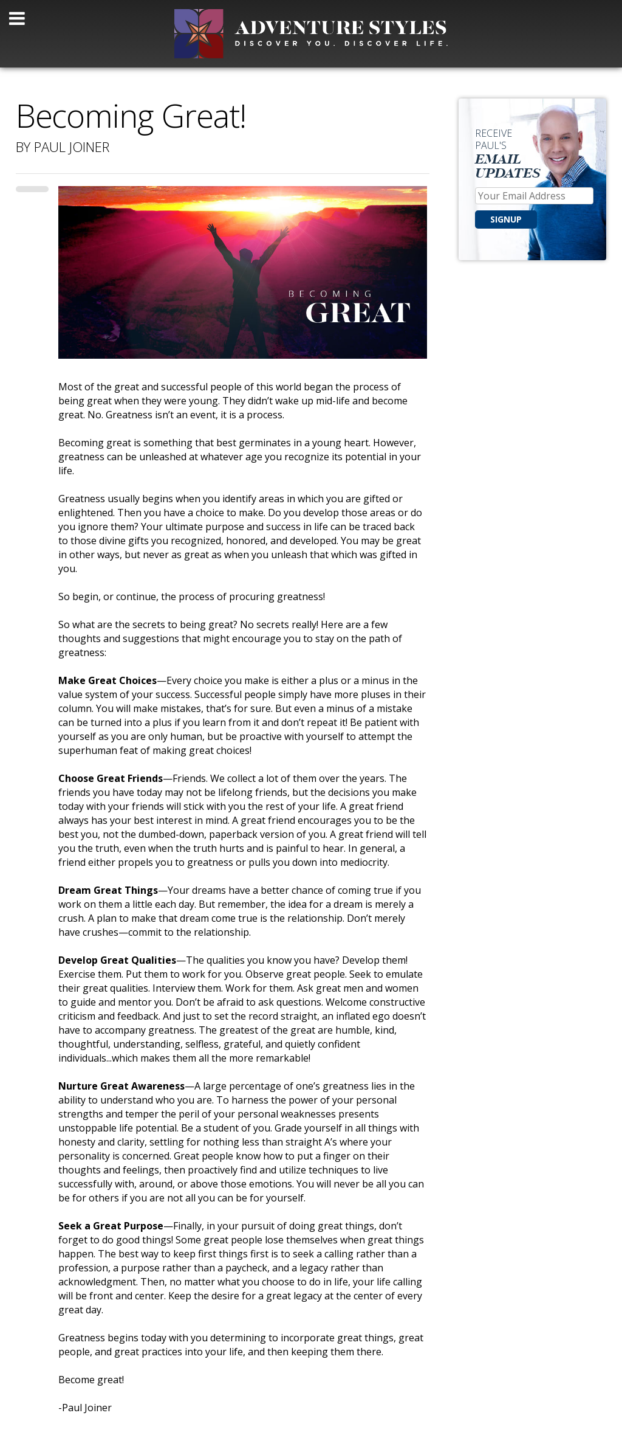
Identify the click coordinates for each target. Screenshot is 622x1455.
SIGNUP (506, 219)
